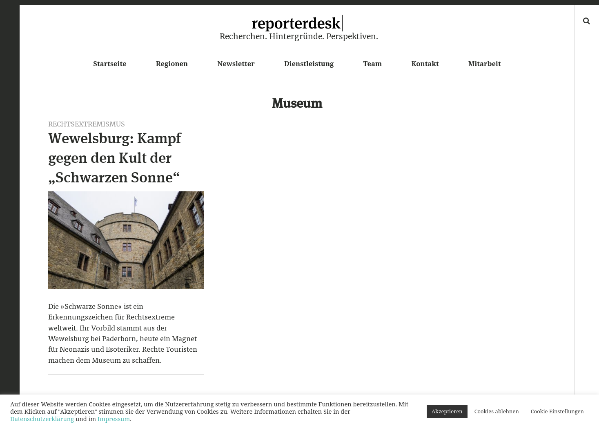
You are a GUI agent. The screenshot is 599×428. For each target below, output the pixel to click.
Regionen (172, 63)
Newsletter (236, 63)
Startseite (109, 63)
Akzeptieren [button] (447, 411)
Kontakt (425, 63)
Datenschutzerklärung (42, 419)
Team (372, 63)
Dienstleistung (309, 63)
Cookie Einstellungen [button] (557, 411)
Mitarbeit (484, 63)
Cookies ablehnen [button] (496, 411)
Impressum (114, 419)
